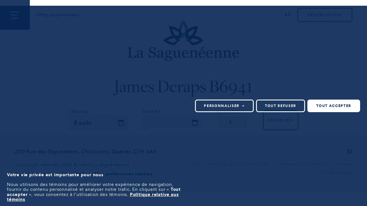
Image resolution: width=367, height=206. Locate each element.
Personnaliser (224, 105)
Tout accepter (333, 105)
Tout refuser (280, 105)
